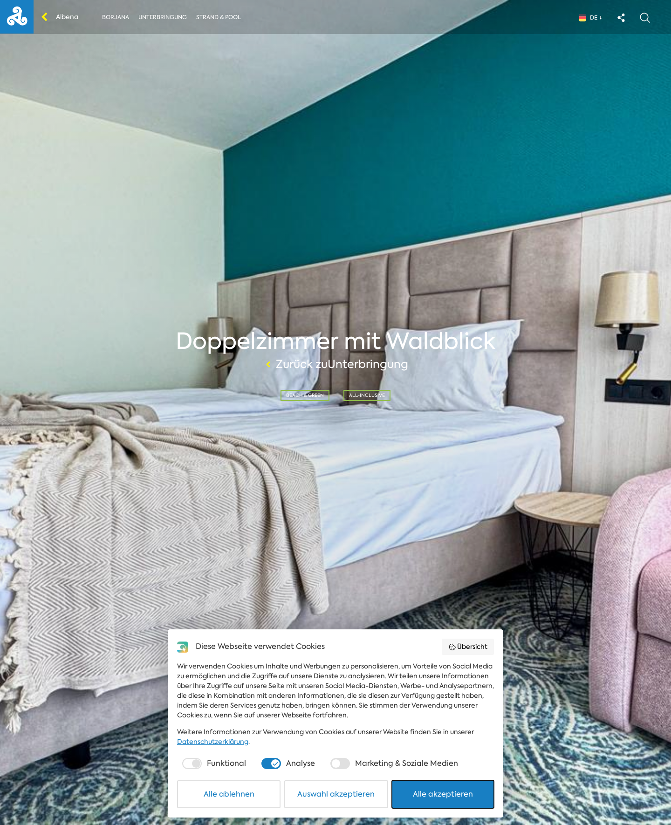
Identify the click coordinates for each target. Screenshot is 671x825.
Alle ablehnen (229, 794)
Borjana (115, 17)
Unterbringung (162, 17)
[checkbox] (213, 763)
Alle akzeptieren (443, 794)
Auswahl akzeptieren (336, 794)
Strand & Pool (218, 17)
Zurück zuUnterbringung (335, 364)
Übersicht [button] (468, 646)
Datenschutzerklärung (212, 741)
